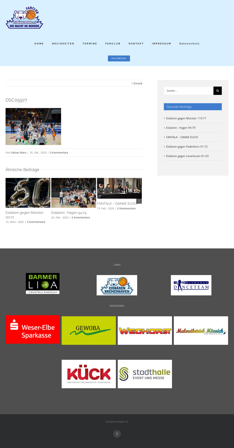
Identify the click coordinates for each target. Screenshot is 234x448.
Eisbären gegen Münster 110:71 (186, 118)
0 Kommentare (59, 152)
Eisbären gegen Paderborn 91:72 (187, 146)
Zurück (137, 83)
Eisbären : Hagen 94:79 (68, 213)
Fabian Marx (18, 152)
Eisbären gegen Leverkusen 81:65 (187, 156)
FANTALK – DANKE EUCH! (117, 204)
